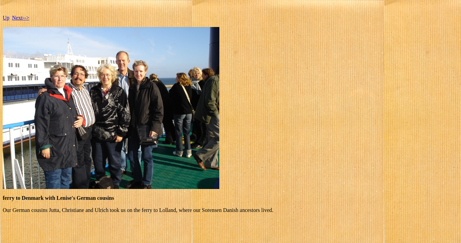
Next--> (20, 18)
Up (6, 18)
